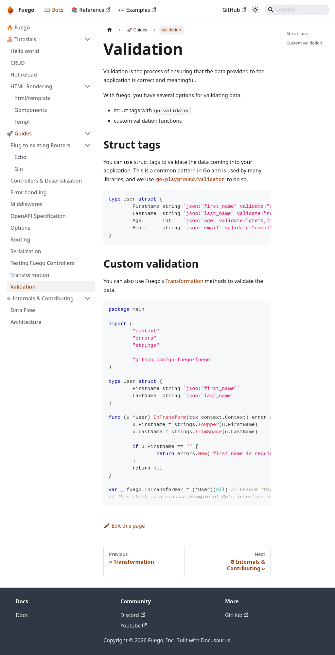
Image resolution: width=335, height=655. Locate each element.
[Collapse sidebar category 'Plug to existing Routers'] (87, 145)
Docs (22, 615)
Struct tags (297, 33)
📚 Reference (90, 9)
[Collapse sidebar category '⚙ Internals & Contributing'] (87, 298)
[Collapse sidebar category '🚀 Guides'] (87, 133)
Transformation (184, 281)
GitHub (234, 9)
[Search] (297, 10)
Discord (132, 615)
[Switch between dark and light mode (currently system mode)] (255, 10)
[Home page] (109, 30)
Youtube (133, 625)
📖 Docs (53, 9)
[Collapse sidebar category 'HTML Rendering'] (87, 86)
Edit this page (124, 525)
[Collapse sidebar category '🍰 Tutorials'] (87, 39)
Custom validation (304, 43)
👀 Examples (137, 9)
